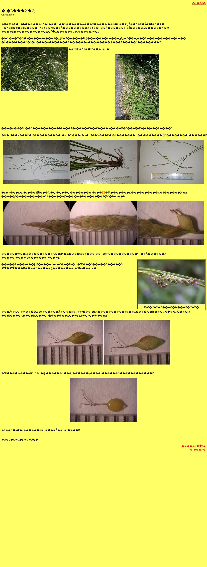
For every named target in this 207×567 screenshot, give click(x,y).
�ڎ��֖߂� (199, 3)
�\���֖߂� (198, 449)
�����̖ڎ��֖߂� (194, 446)
